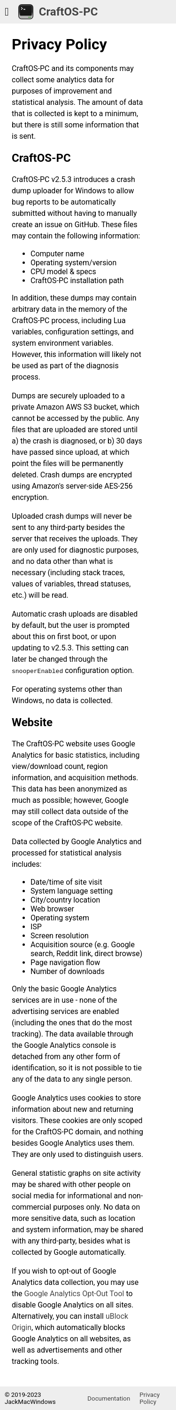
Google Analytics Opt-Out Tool (74, 1293)
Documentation (108, 1398)
